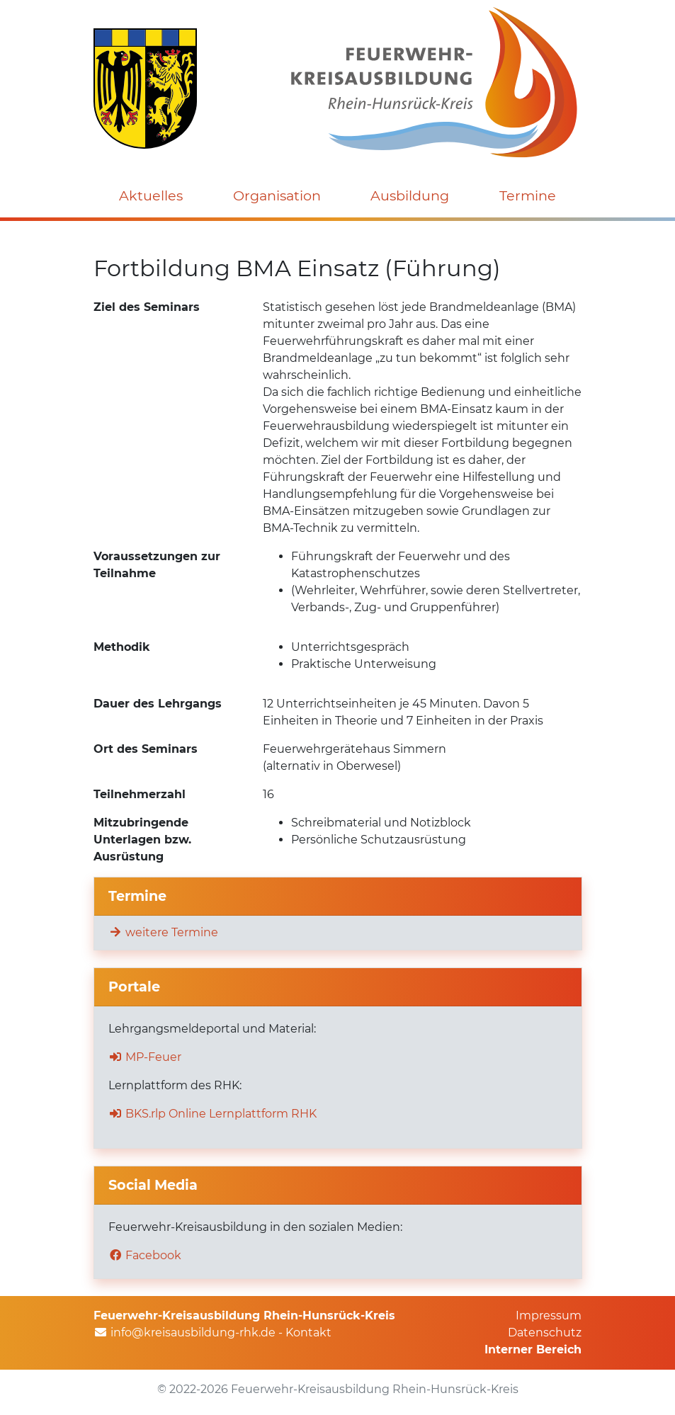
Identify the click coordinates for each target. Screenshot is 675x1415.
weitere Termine (163, 932)
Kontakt (308, 1332)
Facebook (144, 1255)
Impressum (549, 1315)
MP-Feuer (144, 1057)
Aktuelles (151, 195)
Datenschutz (545, 1332)
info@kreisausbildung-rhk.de (193, 1332)
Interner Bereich (533, 1349)
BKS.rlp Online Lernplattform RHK (212, 1113)
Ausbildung (409, 195)
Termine (527, 195)
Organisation (277, 195)
